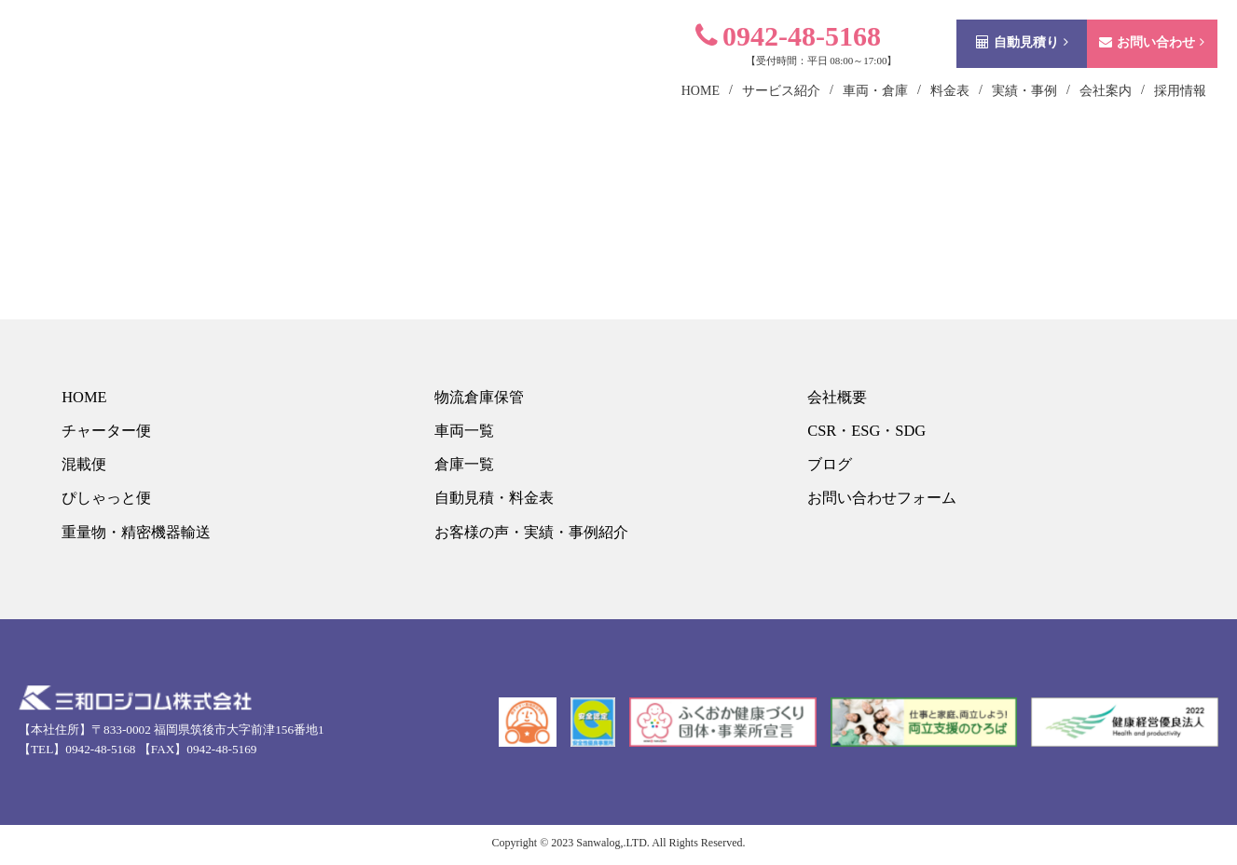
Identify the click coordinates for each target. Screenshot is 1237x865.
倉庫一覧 (464, 467)
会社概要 (837, 397)
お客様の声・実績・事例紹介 (536, 536)
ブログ (829, 467)
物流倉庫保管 (480, 397)
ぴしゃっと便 (107, 501)
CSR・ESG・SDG (866, 431)
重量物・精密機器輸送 (139, 536)
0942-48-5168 (764, 60)
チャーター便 (107, 431)
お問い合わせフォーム (884, 501)
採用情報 (1156, 115)
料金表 (925, 115)
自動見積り (998, 67)
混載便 (83, 467)
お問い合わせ (1127, 67)
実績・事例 (1000, 115)
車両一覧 (464, 431)
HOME (83, 397)
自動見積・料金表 (496, 501)
